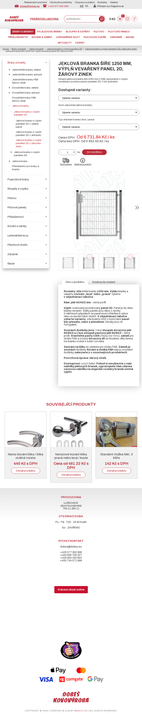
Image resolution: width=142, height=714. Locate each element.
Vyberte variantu (71, 98)
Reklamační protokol (35, 2)
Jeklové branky (36, 49)
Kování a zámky (42, 37)
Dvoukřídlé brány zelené (25, 87)
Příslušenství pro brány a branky (25, 168)
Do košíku (94, 152)
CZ (81, 6)
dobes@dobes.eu (30, 6)
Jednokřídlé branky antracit (27, 74)
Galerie (114, 2)
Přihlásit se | (102, 6)
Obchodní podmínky (61, 2)
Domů (6, 49)
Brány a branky (22, 31)
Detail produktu (25, 470)
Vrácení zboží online (71, 589)
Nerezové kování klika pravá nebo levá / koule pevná (71, 458)
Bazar (130, 37)
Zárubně (116, 37)
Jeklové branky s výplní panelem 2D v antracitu (28, 133)
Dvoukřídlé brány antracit (26, 92)
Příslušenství (18, 37)
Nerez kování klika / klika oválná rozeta (25, 456)
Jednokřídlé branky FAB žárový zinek (25, 81)
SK (86, 6)
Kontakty (102, 2)
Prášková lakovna (44, 19)
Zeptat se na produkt (82, 164)
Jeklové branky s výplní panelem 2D (64, 49)
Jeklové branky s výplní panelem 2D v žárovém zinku (28, 143)
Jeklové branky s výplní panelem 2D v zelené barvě (28, 123)
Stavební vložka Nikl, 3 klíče (116, 456)
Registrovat (117, 6)
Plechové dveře (95, 37)
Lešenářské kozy (68, 37)
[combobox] (80, 18)
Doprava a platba (85, 2)
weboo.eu (81, 711)
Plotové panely (119, 31)
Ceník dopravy (66, 164)
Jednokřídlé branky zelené (26, 70)
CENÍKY (79, 42)
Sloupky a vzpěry (78, 31)
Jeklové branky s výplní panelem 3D (27, 154)
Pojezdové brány (49, 31)
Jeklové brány (20, 161)
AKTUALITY (65, 42)
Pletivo (99, 31)
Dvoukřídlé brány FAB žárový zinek (24, 99)
